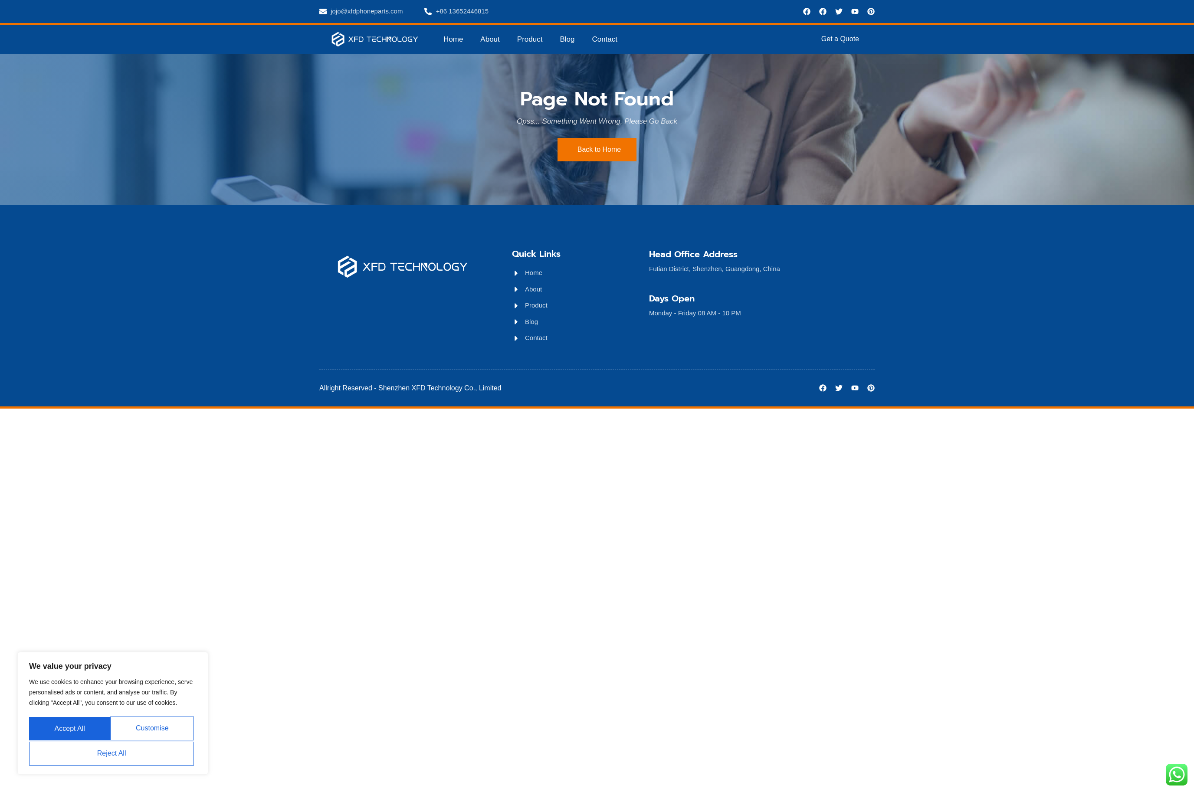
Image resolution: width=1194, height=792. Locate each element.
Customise (70, 729)
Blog (567, 39)
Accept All (113, 753)
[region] (112, 715)
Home (453, 39)
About (489, 39)
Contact (604, 39)
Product (530, 39)
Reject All (153, 729)
